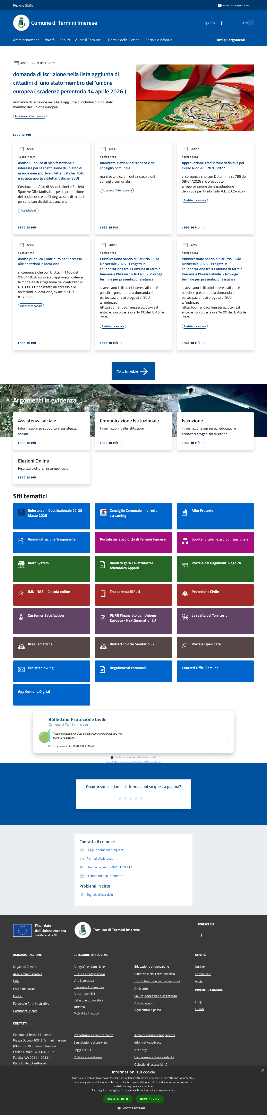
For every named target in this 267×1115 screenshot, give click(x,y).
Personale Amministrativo (31, 1003)
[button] (133, 732)
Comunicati (203, 973)
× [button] (262, 1070)
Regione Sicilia (23, 5)
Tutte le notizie (133, 371)
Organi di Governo (25, 966)
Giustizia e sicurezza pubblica (154, 973)
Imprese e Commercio (89, 987)
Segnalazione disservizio (90, 1042)
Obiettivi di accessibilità (150, 1064)
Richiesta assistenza (88, 1057)
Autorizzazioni (144, 1003)
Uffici (16, 981)
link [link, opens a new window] (173, 1090)
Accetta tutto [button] (117, 1099)
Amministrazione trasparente (154, 1034)
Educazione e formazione (151, 966)
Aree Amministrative (27, 973)
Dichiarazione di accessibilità (154, 1057)
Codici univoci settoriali (29, 1063)
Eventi (199, 1008)
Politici (18, 996)
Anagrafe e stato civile (89, 966)
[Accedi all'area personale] (233, 5)
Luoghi (199, 1001)
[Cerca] (249, 23)
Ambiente (141, 988)
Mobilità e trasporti (87, 1013)
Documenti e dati (25, 1010)
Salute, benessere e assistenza (155, 995)
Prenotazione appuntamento (93, 1034)
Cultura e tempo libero (89, 973)
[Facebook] (212, 22)
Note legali (141, 1049)
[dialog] (133, 1090)
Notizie (190, 149)
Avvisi (24, 63)
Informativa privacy (147, 1042)
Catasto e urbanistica (88, 1000)
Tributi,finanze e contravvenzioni (157, 981)
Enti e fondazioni (24, 988)
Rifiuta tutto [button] (150, 1098)
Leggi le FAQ (82, 1049)
